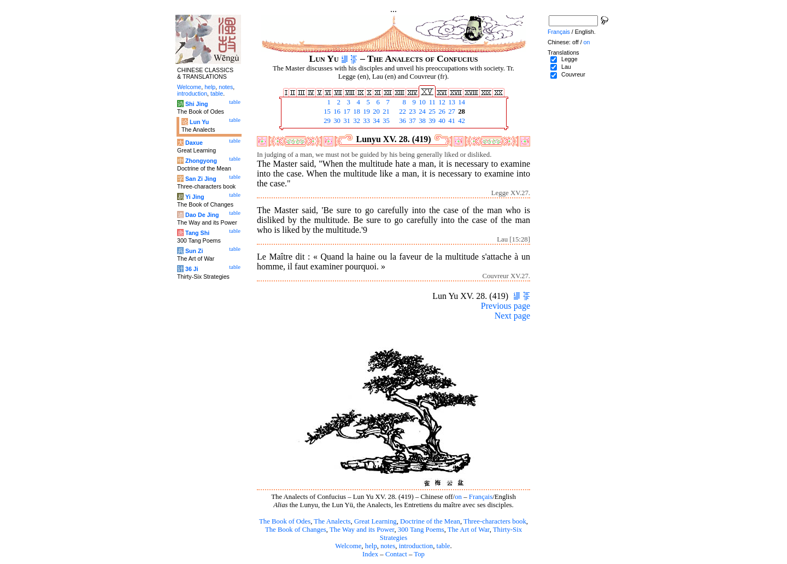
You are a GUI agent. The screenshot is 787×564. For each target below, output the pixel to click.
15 (326, 111)
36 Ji (191, 269)
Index (370, 554)
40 (441, 121)
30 (336, 121)
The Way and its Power (362, 529)
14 (460, 102)
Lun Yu (199, 122)
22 (401, 111)
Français (480, 497)
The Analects (332, 521)
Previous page (505, 305)
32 (355, 121)
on (458, 497)
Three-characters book (494, 521)
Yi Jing (194, 196)
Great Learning (375, 521)
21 (385, 111)
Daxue (194, 142)
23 (411, 111)
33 (365, 121)
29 (326, 121)
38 (421, 121)
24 (421, 111)
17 (346, 111)
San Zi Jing (200, 178)
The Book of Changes (295, 529)
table (443, 546)
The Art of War (469, 529)
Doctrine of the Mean (430, 521)
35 (385, 121)
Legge (569, 59)
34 (375, 121)
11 (431, 102)
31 (346, 121)
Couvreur (573, 74)
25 (431, 111)
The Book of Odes (284, 521)
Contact (396, 554)
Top (419, 554)
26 (441, 111)
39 (431, 121)
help (371, 546)
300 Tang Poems (421, 529)
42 (460, 121)
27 (451, 111)
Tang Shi (197, 233)
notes (387, 546)
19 (365, 111)
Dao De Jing (202, 215)
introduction (416, 546)
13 (451, 102)
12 (441, 102)
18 (355, 111)
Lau (566, 66)
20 (375, 111)
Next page (512, 315)
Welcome (348, 546)
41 (451, 121)
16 (336, 111)
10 (421, 102)
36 (401, 121)
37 (411, 121)
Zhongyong (201, 160)
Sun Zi (194, 251)
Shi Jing (196, 104)
